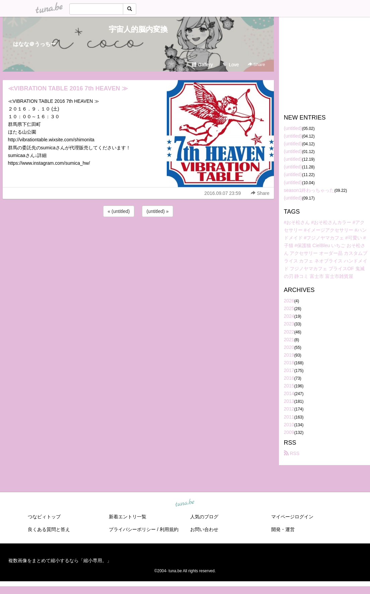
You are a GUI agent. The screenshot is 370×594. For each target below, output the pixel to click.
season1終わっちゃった (309, 190)
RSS (292, 453)
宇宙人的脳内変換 (138, 29)
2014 (289, 393)
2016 (289, 378)
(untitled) (293, 128)
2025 (289, 308)
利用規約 (169, 529)
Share (256, 64)
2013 (289, 401)
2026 (289, 300)
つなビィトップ (44, 516)
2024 (289, 316)
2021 (289, 339)
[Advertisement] (138, 236)
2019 (289, 355)
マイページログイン (292, 516)
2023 (289, 323)
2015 (289, 385)
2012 (289, 409)
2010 (289, 424)
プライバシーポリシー (132, 529)
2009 (289, 432)
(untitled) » (157, 211)
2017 (289, 370)
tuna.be (184, 503)
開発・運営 (283, 529)
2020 (289, 347)
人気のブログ (204, 516)
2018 (289, 362)
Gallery (202, 64)
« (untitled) (118, 211)
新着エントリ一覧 (127, 516)
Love (231, 64)
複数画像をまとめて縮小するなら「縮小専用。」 (60, 560)
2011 (289, 417)
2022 (289, 332)
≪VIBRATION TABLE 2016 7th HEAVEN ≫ (68, 88)
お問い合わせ (204, 529)
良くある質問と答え (49, 529)
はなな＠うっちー (34, 44)
